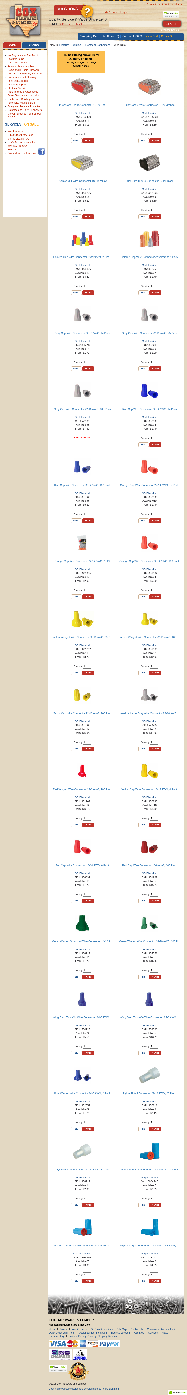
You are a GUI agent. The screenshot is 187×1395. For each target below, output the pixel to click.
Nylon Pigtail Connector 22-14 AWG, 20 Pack (149, 1093)
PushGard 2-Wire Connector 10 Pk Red (82, 104)
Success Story (56, 1336)
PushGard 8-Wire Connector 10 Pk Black (149, 180)
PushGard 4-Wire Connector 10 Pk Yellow (82, 180)
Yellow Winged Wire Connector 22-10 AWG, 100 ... (149, 637)
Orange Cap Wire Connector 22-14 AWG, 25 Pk (82, 561)
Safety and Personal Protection (24, 106)
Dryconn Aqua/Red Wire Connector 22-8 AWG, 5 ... (82, 1245)
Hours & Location (120, 1332)
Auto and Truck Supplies (21, 66)
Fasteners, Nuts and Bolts (21, 102)
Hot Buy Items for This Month (23, 55)
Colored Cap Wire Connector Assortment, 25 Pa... (82, 257)
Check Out (167, 36)
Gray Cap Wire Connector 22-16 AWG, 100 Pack (82, 409)
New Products (15, 131)
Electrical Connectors (97, 44)
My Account (111, 12)
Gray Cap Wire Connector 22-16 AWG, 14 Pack (82, 333)
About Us (167, 4)
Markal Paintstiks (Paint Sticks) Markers (24, 115)
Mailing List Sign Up (18, 138)
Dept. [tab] (12, 45)
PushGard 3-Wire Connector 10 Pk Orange (149, 104)
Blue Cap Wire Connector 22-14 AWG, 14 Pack (149, 409)
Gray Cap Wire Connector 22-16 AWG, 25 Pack (149, 333)
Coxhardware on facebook (22, 153)
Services (13, 124)
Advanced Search (169, 30)
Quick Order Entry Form (62, 1332)
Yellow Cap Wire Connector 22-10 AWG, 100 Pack (82, 713)
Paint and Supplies (18, 80)
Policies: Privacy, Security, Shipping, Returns (93, 1336)
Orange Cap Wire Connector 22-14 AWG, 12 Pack (149, 485)
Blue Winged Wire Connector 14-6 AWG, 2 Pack (82, 1093)
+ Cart (88, 140)
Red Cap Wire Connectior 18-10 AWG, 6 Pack (82, 865)
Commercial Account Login (161, 1329)
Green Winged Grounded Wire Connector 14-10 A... (82, 941)
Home (178, 4)
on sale (31, 124)
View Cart (152, 36)
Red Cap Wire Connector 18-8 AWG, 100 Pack (149, 865)
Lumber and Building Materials (24, 99)
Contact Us (153, 4)
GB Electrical (82, 113)
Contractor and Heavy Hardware (25, 73)
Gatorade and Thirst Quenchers (25, 110)
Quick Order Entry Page (20, 135)
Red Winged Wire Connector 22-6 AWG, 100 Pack (82, 789)
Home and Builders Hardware (23, 70)
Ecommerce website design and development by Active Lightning (84, 1388)
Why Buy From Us (17, 146)
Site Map (12, 149)
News (165, 1332)
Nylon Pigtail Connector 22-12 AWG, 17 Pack (82, 1169)
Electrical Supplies (17, 88)
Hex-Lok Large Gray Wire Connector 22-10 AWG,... (149, 713)
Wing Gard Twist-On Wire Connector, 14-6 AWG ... (82, 1017)
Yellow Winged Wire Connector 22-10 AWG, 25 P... (82, 637)
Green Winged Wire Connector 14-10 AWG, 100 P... (149, 941)
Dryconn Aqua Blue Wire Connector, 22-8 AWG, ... (149, 1245)
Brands (63, 1329)
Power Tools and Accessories (23, 95)
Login (123, 12)
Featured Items (16, 59)
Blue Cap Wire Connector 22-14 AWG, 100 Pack (82, 485)
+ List (76, 140)
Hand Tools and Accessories (23, 91)
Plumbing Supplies (18, 84)
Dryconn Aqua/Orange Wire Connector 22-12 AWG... (149, 1169)
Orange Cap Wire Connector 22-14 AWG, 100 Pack (149, 561)
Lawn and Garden (17, 62)
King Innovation (149, 1177)
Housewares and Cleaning (22, 77)
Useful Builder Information (21, 142)
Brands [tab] (34, 45)
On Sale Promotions (102, 1329)
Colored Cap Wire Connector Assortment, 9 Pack (149, 257)
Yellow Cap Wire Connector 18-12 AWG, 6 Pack (149, 789)
